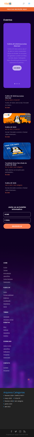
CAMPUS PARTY (19, 395)
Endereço (6, 298)
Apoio (5, 307)
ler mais (7, 107)
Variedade (6, 317)
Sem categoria (18, 167)
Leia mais (17, 70)
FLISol (5, 267)
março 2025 (8, 398)
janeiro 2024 (8, 404)
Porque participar (8, 295)
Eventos (5, 336)
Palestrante (6, 282)
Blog (4, 327)
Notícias (5, 330)
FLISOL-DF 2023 (10, 127)
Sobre (5, 292)
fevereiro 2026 (9, 395)
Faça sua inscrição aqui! (17, 9)
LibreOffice (6, 276)
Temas (5, 270)
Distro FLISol (7, 346)
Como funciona (8, 279)
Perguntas (6, 354)
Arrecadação (7, 273)
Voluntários (6, 304)
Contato (5, 368)
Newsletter (6, 333)
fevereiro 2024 (9, 401)
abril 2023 (7, 406)
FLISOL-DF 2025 (10, 183)
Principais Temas (8, 320)
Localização (6, 301)
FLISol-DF (17, 100)
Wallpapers (6, 352)
